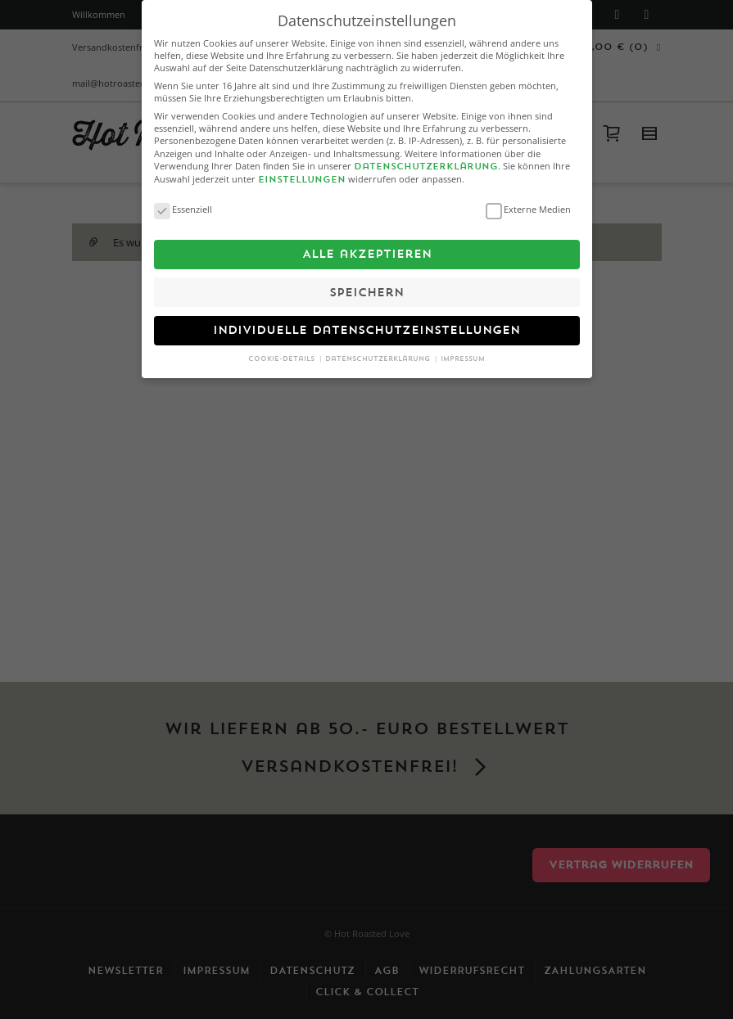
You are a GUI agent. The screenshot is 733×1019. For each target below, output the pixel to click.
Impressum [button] (463, 351)
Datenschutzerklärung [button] (378, 351)
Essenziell (183, 201)
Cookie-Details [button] (282, 351)
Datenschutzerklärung (426, 159)
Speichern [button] (366, 284)
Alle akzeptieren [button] (367, 246)
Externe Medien (528, 201)
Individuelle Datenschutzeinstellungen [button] (366, 323)
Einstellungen (302, 172)
